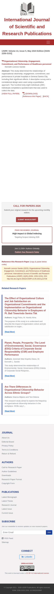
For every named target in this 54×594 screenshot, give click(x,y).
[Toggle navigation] (48, 42)
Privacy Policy (7, 446)
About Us (5, 438)
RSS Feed (7, 538)
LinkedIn (27, 557)
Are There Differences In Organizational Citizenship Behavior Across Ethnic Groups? (24, 390)
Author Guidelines (9, 471)
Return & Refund (9, 454)
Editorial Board (8, 442)
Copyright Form (8, 483)
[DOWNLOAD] (31, 94)
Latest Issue (7, 509)
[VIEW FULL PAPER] (10, 94)
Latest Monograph (9, 497)
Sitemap (5, 542)
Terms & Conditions (10, 450)
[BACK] (46, 96)
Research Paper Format (12, 479)
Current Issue (7, 513)
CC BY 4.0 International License (37, 573)
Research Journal (9, 505)
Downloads (6, 475)
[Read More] (10, 332)
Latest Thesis (7, 501)
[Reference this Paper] (31, 96)
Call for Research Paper (12, 467)
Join (49, 532)
